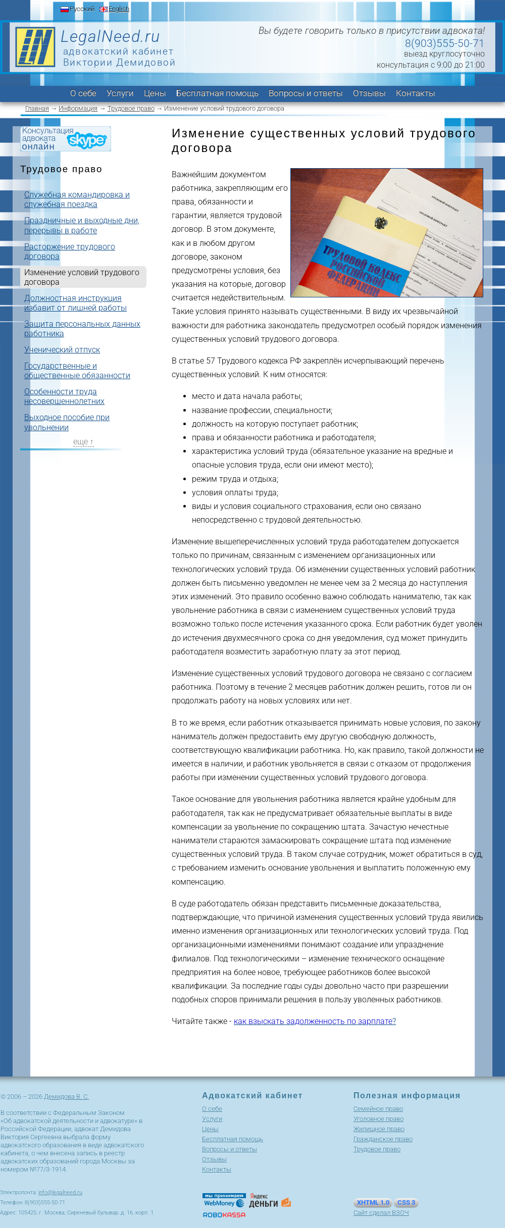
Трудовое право (131, 108)
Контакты (415, 93)
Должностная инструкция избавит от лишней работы (75, 303)
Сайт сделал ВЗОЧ (381, 1212)
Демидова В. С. (66, 1096)
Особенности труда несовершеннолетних (64, 396)
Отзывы (369, 93)
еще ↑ (83, 441)
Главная (37, 108)
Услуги (120, 93)
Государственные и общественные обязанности (77, 370)
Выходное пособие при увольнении (67, 422)
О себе (83, 93)
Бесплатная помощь (217, 93)
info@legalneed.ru (60, 1192)
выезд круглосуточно (444, 54)
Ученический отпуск (62, 349)
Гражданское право (383, 1139)
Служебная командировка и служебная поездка (77, 199)
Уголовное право (378, 1118)
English (119, 9)
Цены (155, 93)
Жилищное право (379, 1129)
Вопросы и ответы (306, 93)
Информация (78, 108)
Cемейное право (378, 1108)
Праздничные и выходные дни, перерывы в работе (81, 225)
